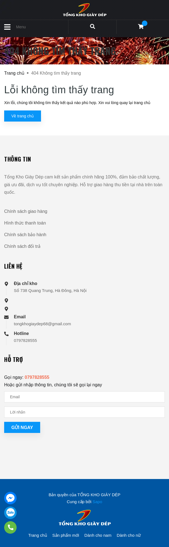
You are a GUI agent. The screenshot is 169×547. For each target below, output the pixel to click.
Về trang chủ (22, 116)
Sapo (97, 501)
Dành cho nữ (129, 535)
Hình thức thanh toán (25, 223)
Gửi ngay (22, 427)
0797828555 (25, 340)
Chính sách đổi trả (22, 246)
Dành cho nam (98, 535)
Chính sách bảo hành (25, 234)
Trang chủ (37, 535)
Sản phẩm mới (65, 535)
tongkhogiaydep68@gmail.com (42, 323)
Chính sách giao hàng (25, 211)
